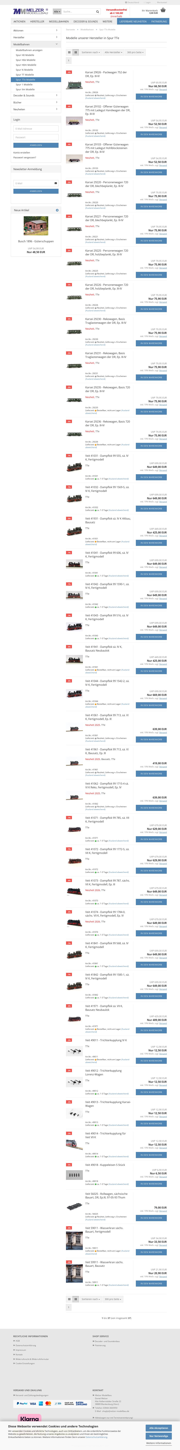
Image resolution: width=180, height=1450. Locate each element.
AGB (18, 1340)
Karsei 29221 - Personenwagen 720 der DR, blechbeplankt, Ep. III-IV (106, 218)
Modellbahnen (59, 21)
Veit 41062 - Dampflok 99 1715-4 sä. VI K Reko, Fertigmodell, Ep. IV (107, 785)
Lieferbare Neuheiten (133, 21)
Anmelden (36, 145)
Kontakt (19, 1354)
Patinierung (159, 21)
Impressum (21, 1350)
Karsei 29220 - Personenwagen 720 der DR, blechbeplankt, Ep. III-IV (106, 184)
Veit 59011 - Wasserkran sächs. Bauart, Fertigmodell (104, 1230)
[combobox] (91, 52)
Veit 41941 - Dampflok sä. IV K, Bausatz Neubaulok (103, 648)
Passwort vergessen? (24, 157)
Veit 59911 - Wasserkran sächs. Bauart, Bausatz (104, 1264)
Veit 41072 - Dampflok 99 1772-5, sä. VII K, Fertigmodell (107, 851)
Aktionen (19, 21)
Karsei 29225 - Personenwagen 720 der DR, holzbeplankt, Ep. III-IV (106, 252)
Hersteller (37, 21)
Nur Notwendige (158, 1436)
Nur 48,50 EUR (36, 250)
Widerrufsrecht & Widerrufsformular (32, 1359)
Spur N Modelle (24, 69)
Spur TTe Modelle (25, 79)
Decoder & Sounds (86, 21)
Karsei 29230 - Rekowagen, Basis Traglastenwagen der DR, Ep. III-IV (105, 321)
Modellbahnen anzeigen (29, 50)
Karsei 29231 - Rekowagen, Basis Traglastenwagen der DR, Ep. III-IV (105, 355)
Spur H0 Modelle (25, 55)
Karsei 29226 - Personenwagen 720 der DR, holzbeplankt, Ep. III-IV (106, 286)
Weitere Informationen (158, 1443)
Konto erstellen (21, 152)
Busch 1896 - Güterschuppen (36, 241)
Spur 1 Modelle (24, 84)
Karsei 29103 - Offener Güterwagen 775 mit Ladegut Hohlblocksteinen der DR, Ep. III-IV (107, 148)
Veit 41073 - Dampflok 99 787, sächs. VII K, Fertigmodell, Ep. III (107, 882)
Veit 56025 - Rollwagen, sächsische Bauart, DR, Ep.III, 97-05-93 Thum (106, 1195)
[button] (132, 2)
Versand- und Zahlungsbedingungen (30, 1395)
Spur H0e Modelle (25, 60)
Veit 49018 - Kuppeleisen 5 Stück (105, 1165)
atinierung (101, 1345)
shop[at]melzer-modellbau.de (115, 1411)
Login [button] (147, 2)
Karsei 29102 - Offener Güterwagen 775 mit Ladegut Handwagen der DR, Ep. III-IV (107, 110)
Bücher (17, 102)
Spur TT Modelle (25, 74)
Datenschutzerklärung (96, 1437)
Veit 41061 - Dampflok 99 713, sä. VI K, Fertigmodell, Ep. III (107, 717)
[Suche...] (57, 11)
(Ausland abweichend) (95, 98)
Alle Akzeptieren (158, 1428)
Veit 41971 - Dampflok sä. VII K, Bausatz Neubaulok (104, 1008)
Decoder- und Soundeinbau (107, 1341)
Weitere (107, 21)
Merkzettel (161, 2)
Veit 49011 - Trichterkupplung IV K (106, 1040)
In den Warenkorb (151, 96)
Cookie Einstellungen (25, 1363)
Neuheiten (19, 109)
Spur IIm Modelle (25, 89)
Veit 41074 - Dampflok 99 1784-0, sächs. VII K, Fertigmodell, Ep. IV (105, 914)
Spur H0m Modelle (26, 64)
